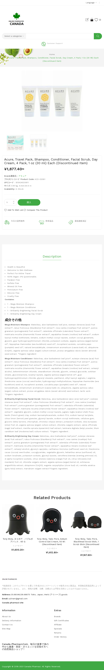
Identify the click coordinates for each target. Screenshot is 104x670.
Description (52, 254)
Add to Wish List (15, 210)
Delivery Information (11, 619)
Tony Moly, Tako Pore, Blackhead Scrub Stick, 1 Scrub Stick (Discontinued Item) (86, 541)
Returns (57, 631)
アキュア (22, 176)
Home (52, 54)
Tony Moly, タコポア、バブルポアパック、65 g (18, 539)
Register (83, 20)
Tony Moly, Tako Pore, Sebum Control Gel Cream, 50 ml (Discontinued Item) (52, 540)
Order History (60, 635)
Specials (58, 627)
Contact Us (7, 623)
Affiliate (58, 623)
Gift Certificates (61, 619)
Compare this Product (40, 210)
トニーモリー (18, 544)
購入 (29, 202)
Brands (57, 615)
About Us (6, 615)
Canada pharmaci (32, 665)
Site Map (6, 627)
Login (88, 20)
